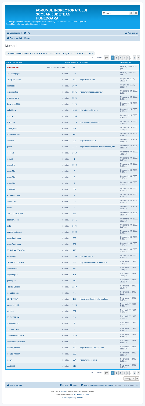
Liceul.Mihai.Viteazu (15, 335)
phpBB (63, 391)
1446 (74, 305)
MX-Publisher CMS (81, 395)
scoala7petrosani (14, 244)
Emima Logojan (13, 74)
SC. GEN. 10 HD (14, 195)
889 (74, 189)
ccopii (9, 208)
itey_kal (10, 116)
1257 (74, 147)
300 (74, 238)
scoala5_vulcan (13, 354)
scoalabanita (12, 268)
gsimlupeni (11, 256)
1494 (74, 226)
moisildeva (11, 110)
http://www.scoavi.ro (88, 360)
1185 (74, 116)
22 (74, 201)
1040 (74, 165)
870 (74, 348)
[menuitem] (26, 33)
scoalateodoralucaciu (16, 342)
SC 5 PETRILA (13, 317)
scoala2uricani (13, 293)
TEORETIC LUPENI (15, 262)
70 (74, 74)
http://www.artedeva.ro (89, 122)
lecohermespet (13, 220)
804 (74, 360)
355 (74, 214)
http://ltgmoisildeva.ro (89, 110)
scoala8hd (11, 183)
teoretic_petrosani (14, 232)
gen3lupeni (11, 281)
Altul (91, 53)
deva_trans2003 (13, 104)
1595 (74, 98)
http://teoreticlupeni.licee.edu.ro (93, 262)
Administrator (13, 67)
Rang (67, 63)
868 (74, 262)
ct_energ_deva (13, 98)
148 (74, 275)
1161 (74, 92)
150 (74, 134)
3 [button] (120, 57)
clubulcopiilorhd (13, 134)
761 (74, 244)
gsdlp (9, 226)
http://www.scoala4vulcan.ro (92, 348)
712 (74, 281)
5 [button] (128, 57)
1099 (74, 86)
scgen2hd (11, 165)
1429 (74, 104)
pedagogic (11, 86)
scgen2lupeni (12, 275)
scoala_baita (12, 128)
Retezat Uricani (13, 287)
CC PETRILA (12, 299)
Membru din (125, 63)
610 (74, 67)
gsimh (9, 147)
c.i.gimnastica (12, 92)
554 (74, 268)
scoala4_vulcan (13, 348)
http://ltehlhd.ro (86, 256)
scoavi (9, 360)
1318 (74, 153)
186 (74, 299)
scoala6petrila (13, 323)
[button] (106, 58)
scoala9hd (11, 189)
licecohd (10, 153)
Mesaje (74, 63)
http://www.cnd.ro (87, 80)
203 (74, 354)
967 (74, 311)
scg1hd (10, 159)
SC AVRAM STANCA (16, 250)
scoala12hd (11, 201)
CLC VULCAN (13, 329)
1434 (74, 110)
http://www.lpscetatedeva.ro (92, 92)
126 (74, 250)
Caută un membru (14, 53)
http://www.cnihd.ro (88, 141)
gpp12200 (11, 366)
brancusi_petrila (13, 305)
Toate (26, 53)
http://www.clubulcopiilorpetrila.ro (94, 299)
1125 (74, 122)
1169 (74, 256)
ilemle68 (10, 141)
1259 (74, 287)
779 (74, 80)
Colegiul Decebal (14, 80)
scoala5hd (11, 171)
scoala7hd (11, 177)
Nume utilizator (14, 63)
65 (74, 293)
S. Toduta (11, 122)
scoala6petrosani (14, 238)
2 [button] (116, 57)
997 (74, 141)
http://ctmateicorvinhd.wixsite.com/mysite (97, 147)
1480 (74, 335)
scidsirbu (10, 311)
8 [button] (134, 57)
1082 (74, 232)
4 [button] (124, 57)
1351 (74, 220)
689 (74, 128)
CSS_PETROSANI (15, 214)
